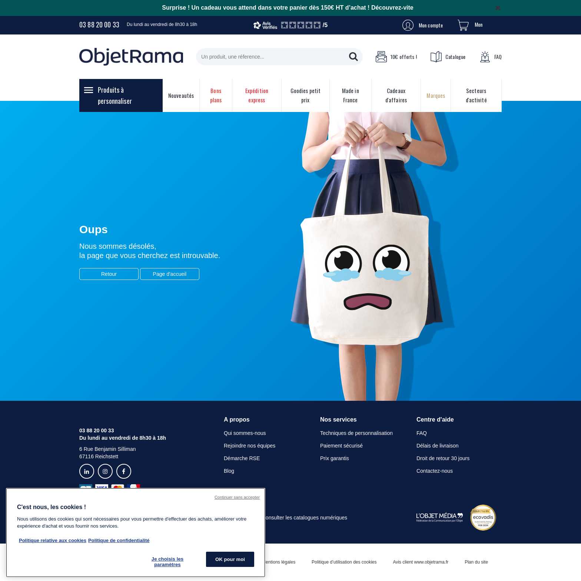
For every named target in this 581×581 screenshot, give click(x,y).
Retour (109, 274)
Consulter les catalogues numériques (304, 518)
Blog (229, 471)
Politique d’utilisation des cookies (344, 562)
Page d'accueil (170, 274)
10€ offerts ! (396, 56)
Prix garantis (334, 458)
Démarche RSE (242, 458)
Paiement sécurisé (341, 446)
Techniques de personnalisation (356, 433)
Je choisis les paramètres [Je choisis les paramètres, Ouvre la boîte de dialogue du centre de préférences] (167, 562)
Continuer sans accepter (237, 497)
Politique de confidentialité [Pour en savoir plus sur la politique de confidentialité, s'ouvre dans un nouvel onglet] (118, 540)
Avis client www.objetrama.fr (420, 562)
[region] (135, 532)
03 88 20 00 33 (99, 24)
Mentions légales (278, 562)
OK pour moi (230, 559)
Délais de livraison (437, 446)
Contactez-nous (434, 471)
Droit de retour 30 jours (442, 458)
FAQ (490, 56)
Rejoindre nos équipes (249, 446)
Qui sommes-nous (245, 433)
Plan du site (476, 562)
